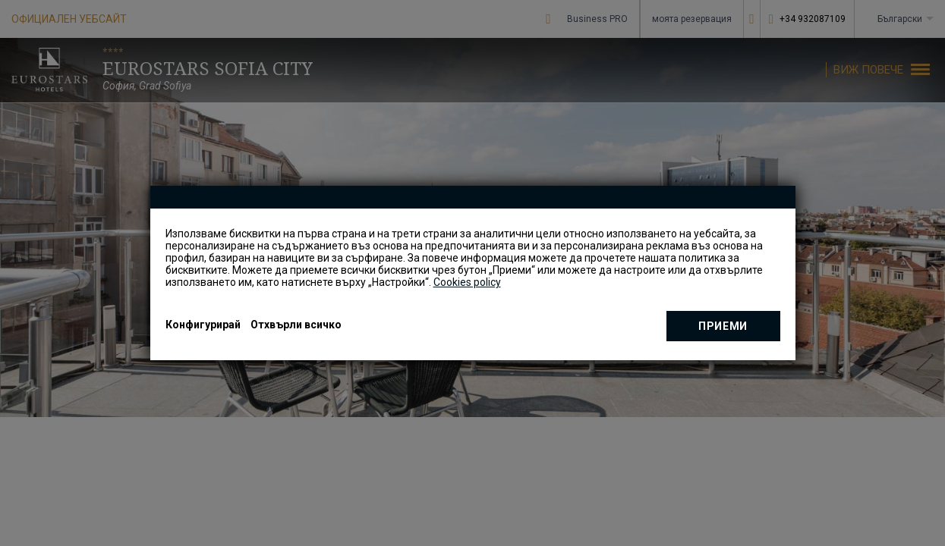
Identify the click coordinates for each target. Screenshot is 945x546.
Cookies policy (467, 282)
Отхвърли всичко (296, 324)
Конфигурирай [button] (203, 324)
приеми (723, 326)
